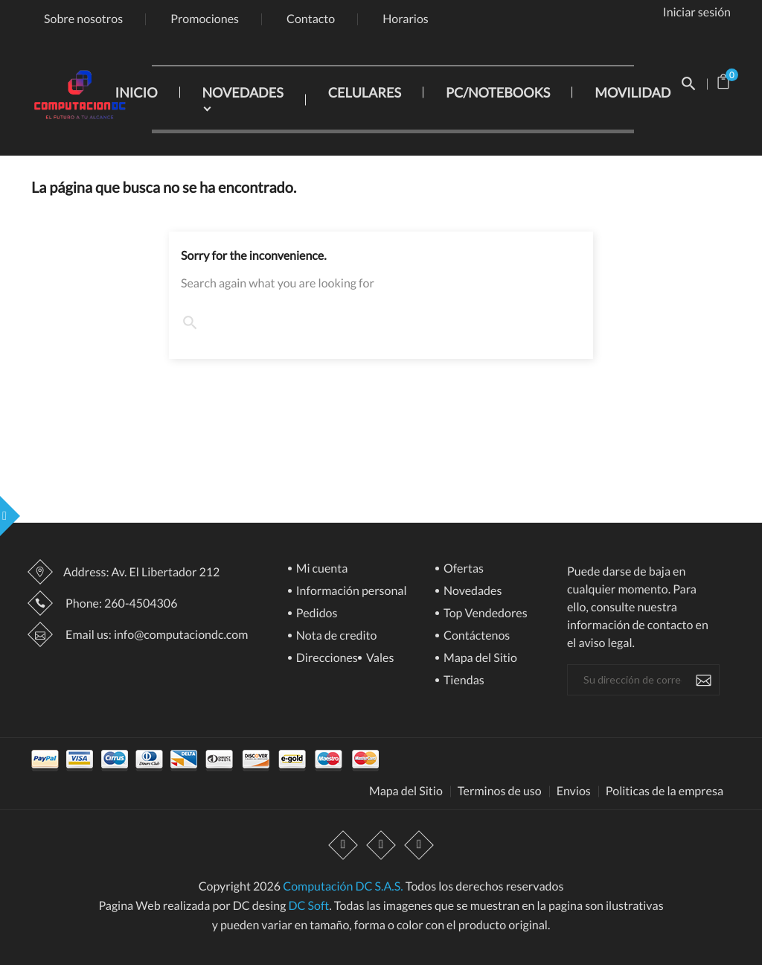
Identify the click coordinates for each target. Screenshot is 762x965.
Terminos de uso (500, 791)
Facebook (343, 845)
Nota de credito (335, 636)
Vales (379, 658)
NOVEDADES (243, 92)
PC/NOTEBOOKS (498, 92)
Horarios (405, 19)
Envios (574, 791)
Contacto (310, 19)
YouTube (381, 845)
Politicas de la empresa (664, 791)
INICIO (136, 92)
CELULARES (364, 92)
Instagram (419, 845)
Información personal (350, 591)
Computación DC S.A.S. (343, 886)
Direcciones (326, 658)
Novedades (471, 591)
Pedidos (316, 614)
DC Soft (308, 906)
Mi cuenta (321, 569)
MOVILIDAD (632, 92)
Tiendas (462, 681)
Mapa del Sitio (479, 658)
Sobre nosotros (83, 19)
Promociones (204, 19)
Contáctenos (475, 636)
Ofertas (462, 569)
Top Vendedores (484, 614)
